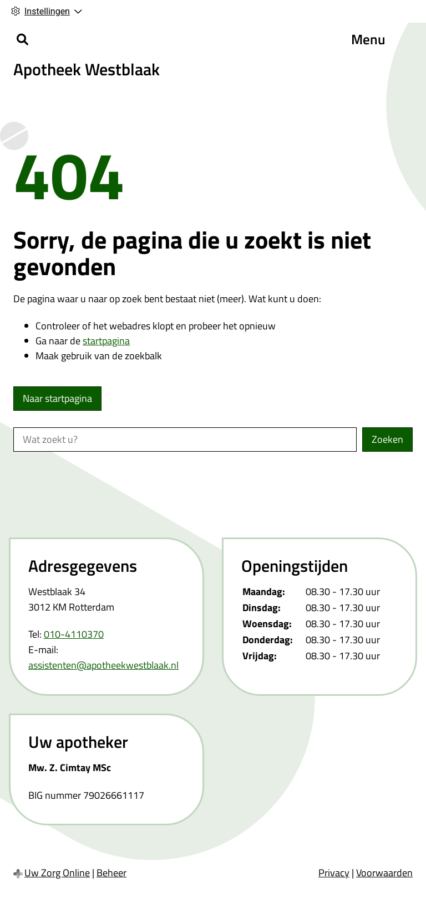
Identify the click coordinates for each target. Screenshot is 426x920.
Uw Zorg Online (57, 872)
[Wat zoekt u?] (185, 439)
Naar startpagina (57, 398)
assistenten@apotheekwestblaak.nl (103, 665)
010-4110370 (74, 634)
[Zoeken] (22, 39)
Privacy (333, 872)
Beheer (111, 872)
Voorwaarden (384, 872)
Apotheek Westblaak (86, 69)
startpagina (106, 340)
